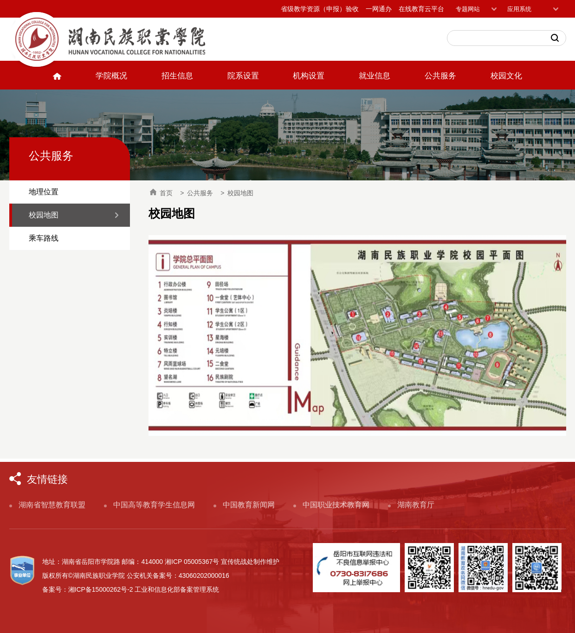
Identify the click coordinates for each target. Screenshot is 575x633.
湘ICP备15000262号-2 (100, 589)
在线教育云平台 (421, 9)
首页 (161, 192)
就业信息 (374, 75)
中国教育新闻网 (249, 505)
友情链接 (47, 479)
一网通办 (379, 9)
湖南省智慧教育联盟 (52, 505)
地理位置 (43, 192)
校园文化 (506, 75)
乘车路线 (43, 238)
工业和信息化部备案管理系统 (177, 589)
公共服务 (440, 75)
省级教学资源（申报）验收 (320, 9)
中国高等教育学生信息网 (154, 505)
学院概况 (111, 75)
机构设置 (308, 75)
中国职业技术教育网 (336, 505)
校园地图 (43, 215)
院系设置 (243, 75)
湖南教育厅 (415, 505)
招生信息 (177, 75)
